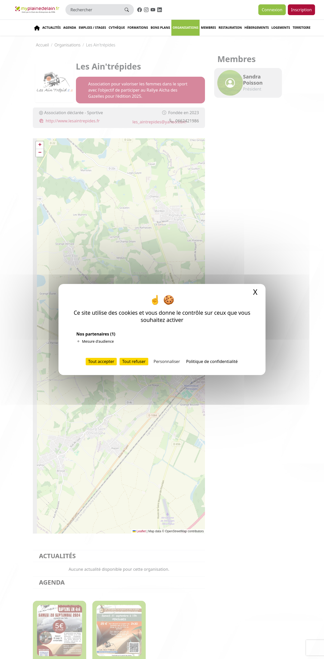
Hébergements (256, 27)
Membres (208, 27)
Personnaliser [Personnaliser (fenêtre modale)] (167, 361)
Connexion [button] (272, 10)
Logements (280, 27)
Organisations (185, 27)
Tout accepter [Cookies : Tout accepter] (101, 361)
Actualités (51, 27)
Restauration (230, 27)
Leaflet (139, 531)
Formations (137, 27)
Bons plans (160, 27)
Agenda (69, 27)
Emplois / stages (92, 27)
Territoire (302, 27)
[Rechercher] (92, 9)
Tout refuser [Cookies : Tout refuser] (133, 361)
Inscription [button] (301, 10)
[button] (40, 145)
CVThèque (117, 27)
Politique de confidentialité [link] (212, 361)
